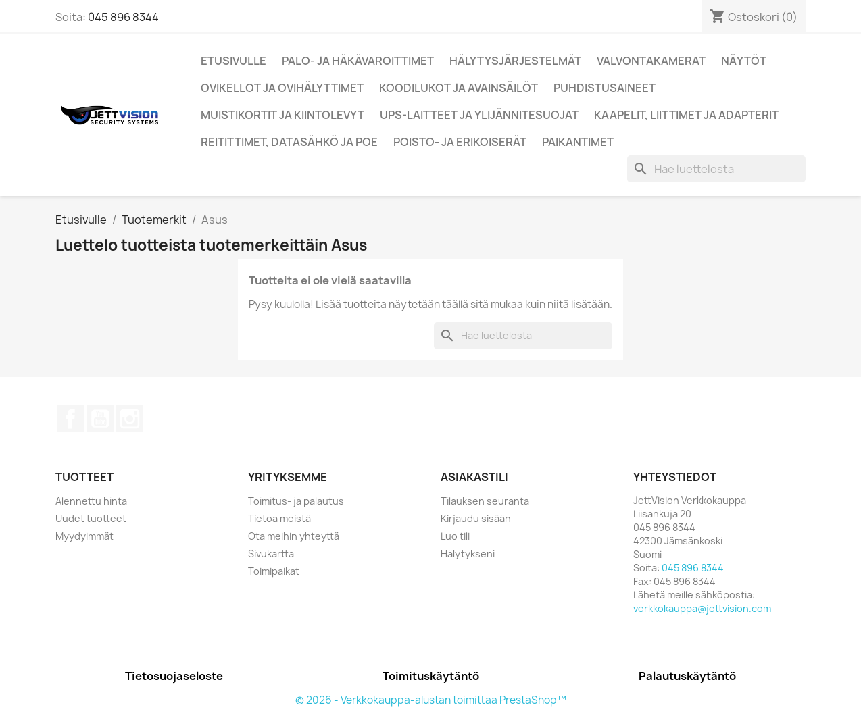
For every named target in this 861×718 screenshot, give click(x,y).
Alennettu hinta (91, 500)
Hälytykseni (468, 553)
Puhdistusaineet (605, 87)
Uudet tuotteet (90, 518)
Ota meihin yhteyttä (293, 536)
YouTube (100, 418)
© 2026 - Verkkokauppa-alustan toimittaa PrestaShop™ (430, 700)
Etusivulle (233, 60)
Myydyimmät (84, 536)
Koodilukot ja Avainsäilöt (458, 87)
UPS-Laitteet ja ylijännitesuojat (479, 114)
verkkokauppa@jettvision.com (702, 608)
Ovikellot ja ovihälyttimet (282, 87)
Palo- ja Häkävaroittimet (358, 60)
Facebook (70, 418)
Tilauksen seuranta (485, 500)
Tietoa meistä (279, 518)
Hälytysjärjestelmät (515, 60)
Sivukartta (271, 553)
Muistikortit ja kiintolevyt (282, 114)
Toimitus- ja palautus (296, 500)
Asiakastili (474, 476)
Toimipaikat (273, 571)
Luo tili (455, 536)
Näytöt (743, 60)
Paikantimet (578, 141)
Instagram (129, 418)
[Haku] (716, 168)
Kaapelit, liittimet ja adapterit (686, 114)
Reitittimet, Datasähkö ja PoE (289, 141)
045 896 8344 (123, 16)
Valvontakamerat (651, 60)
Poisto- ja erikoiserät (459, 141)
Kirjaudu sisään (476, 518)
